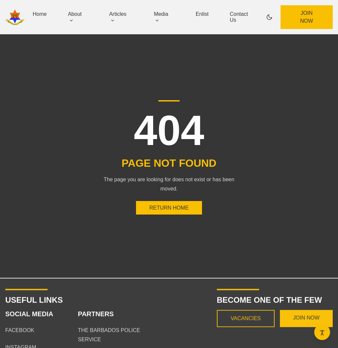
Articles (117, 16)
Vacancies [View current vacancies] (246, 321)
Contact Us (239, 17)
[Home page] (15, 17)
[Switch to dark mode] (269, 17)
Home (40, 14)
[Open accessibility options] (322, 332)
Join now (306, 17)
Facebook (19, 332)
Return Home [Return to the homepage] (168, 208)
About (75, 16)
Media (161, 16)
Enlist (202, 14)
